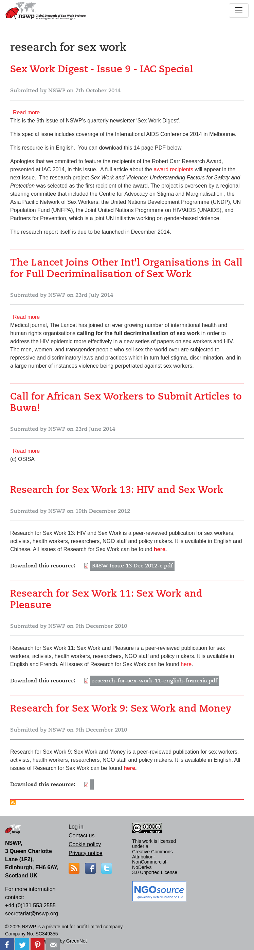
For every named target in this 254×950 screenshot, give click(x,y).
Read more (26, 112)
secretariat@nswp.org (31, 913)
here (159, 549)
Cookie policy (85, 844)
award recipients (173, 169)
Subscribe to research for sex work (13, 802)
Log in (76, 827)
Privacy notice (86, 853)
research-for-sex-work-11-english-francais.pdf (154, 680)
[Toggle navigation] (239, 10)
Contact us (81, 835)
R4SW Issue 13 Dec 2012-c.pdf (132, 565)
